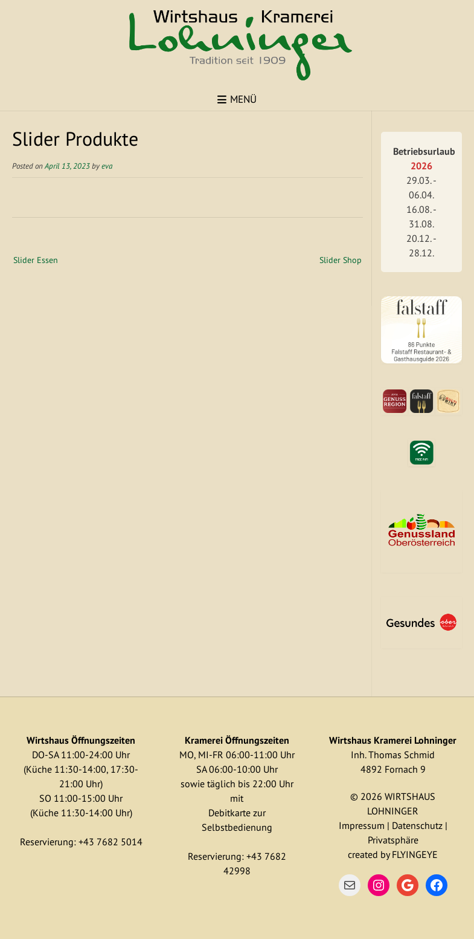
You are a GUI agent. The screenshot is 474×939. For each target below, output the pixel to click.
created (363, 854)
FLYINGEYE (415, 854)
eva (106, 166)
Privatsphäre (393, 840)
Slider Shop (340, 260)
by (384, 854)
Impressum (362, 825)
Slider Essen (35, 260)
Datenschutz (417, 825)
